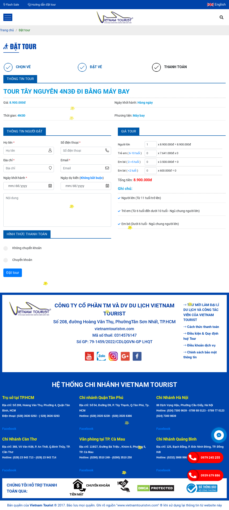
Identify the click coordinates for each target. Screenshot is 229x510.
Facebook (9, 428)
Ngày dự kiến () (82, 178)
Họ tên (9, 142)
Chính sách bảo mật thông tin (200, 354)
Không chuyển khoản (22, 247)
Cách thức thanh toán (201, 327)
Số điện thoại (71, 142)
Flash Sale (11, 4)
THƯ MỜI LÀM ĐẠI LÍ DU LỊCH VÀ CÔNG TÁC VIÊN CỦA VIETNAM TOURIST (201, 312)
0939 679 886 (210, 475)
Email (65, 160)
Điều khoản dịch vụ (199, 345)
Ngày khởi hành (15, 178)
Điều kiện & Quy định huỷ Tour (200, 336)
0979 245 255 (210, 457)
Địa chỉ (9, 160)
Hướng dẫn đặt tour (42, 4)
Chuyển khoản (17, 258)
